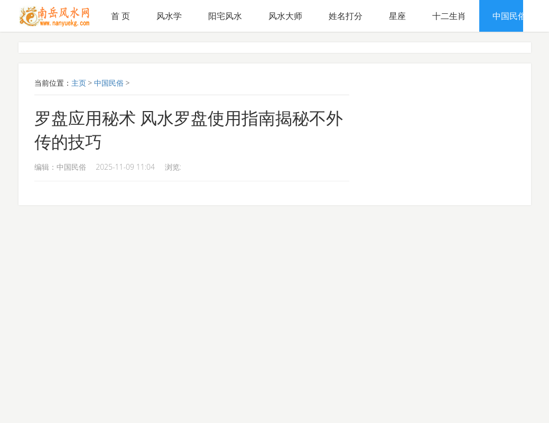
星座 (397, 16)
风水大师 (285, 16)
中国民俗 (509, 16)
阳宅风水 (225, 16)
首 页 (120, 16)
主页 (78, 83)
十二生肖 (449, 16)
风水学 (169, 16)
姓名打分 (345, 16)
